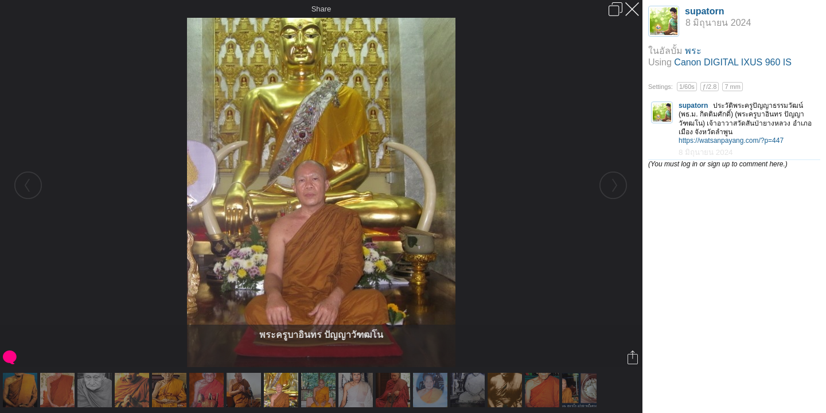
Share (321, 9)
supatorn (704, 11)
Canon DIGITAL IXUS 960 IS (733, 62)
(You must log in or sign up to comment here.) (718, 164)
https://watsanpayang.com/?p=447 (731, 141)
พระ (693, 51)
